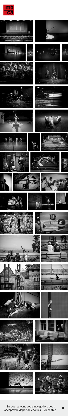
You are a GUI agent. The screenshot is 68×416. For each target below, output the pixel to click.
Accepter (50, 410)
